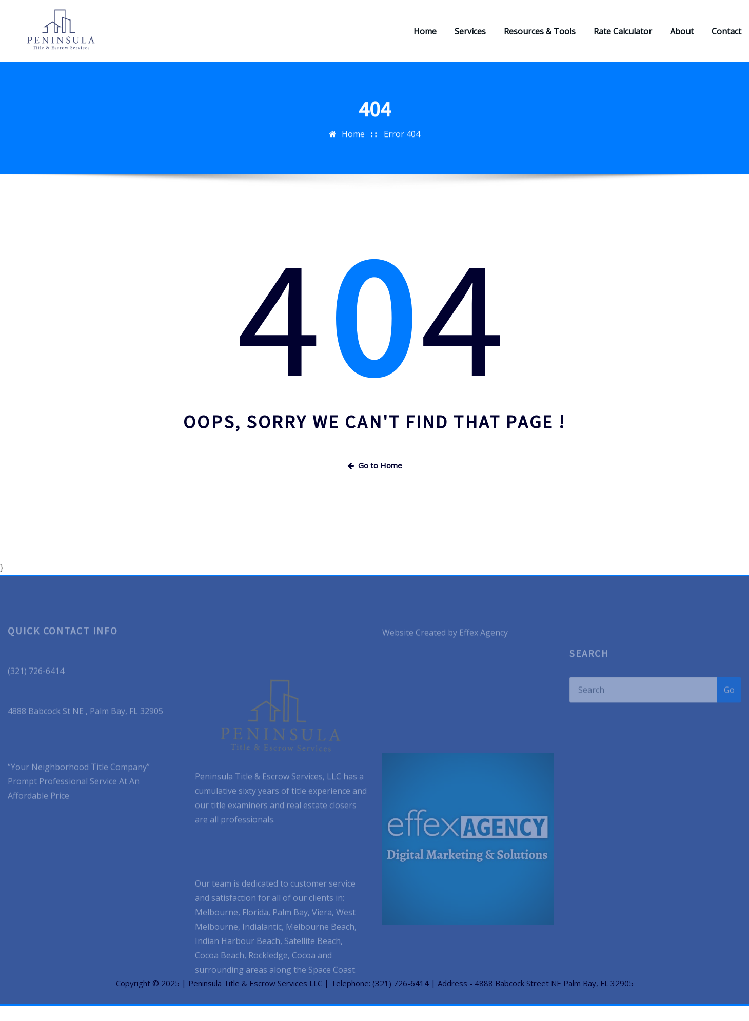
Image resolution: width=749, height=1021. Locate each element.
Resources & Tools (540, 39)
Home (425, 39)
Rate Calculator (623, 39)
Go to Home (374, 481)
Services (470, 39)
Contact (726, 39)
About (682, 39)
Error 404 (402, 158)
